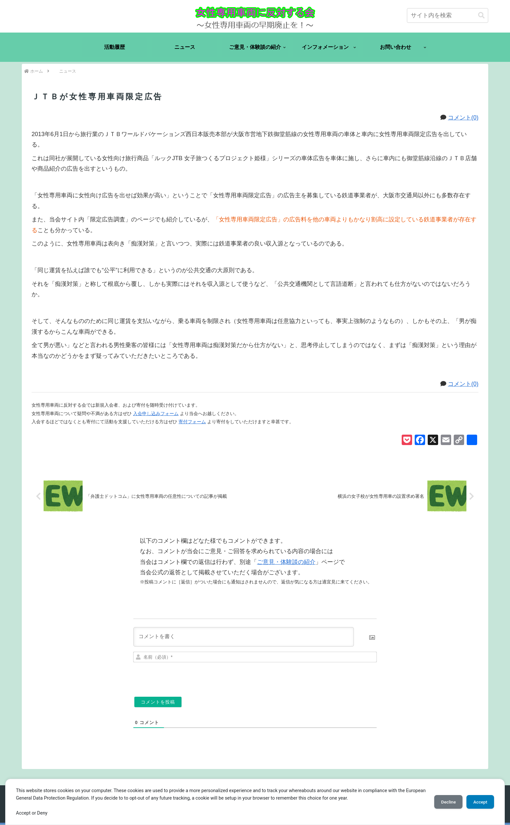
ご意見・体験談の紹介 (286, 562)
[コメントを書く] (243, 637)
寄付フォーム (192, 421)
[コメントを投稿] (157, 702)
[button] (481, 15)
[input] (447, 15)
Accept (479, 801)
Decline (444, 801)
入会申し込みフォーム (156, 413)
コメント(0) (463, 117)
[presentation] (332, 677)
